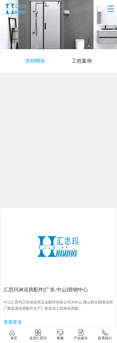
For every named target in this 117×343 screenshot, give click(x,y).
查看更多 (12, 322)
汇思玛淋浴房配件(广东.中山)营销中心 (45, 289)
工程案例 (82, 60)
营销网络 (35, 60)
